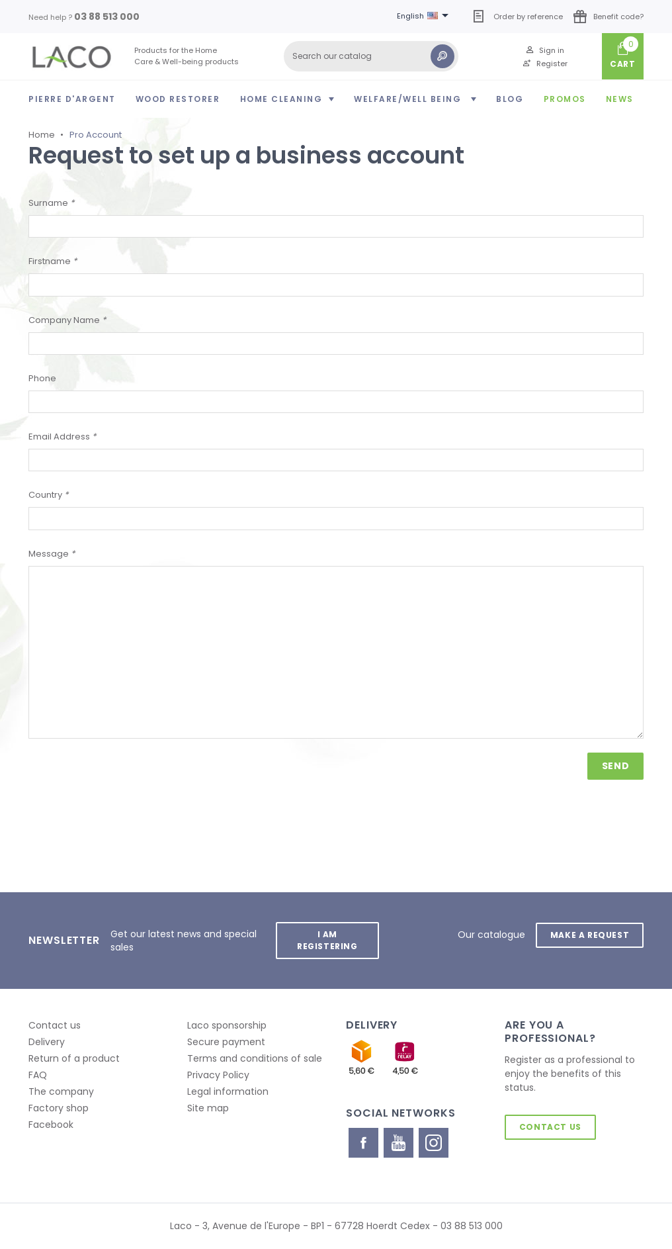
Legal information (228, 1091)
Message (51, 553)
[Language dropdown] (425, 16)
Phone (42, 378)
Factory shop (58, 1108)
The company (61, 1091)
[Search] (371, 56)
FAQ (37, 1075)
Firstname (52, 261)
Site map (208, 1108)
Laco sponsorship (227, 1025)
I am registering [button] (327, 940)
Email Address (62, 436)
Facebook (50, 1124)
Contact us (54, 1025)
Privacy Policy (218, 1075)
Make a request (589, 934)
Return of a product (74, 1058)
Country (48, 494)
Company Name (67, 320)
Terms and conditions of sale (254, 1058)
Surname (51, 203)
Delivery (46, 1041)
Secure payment (226, 1041)
